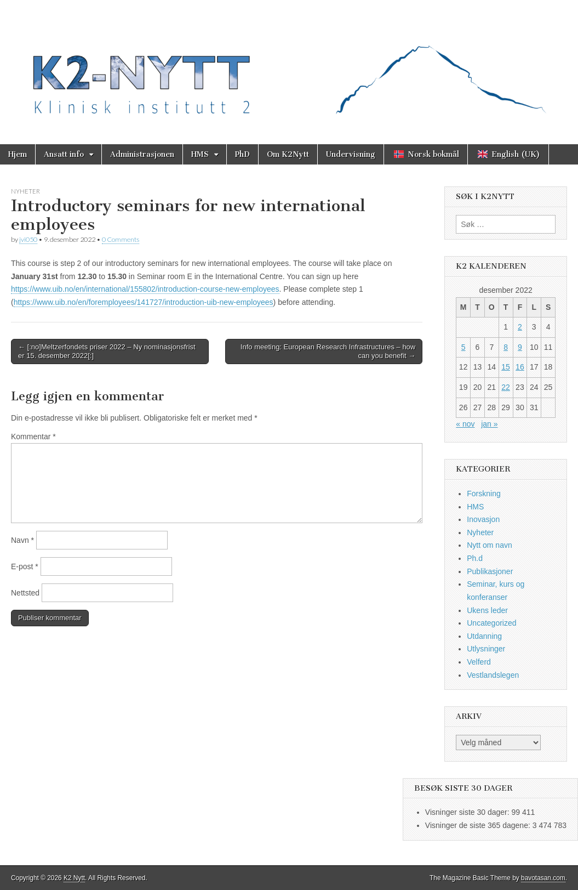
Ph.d (475, 558)
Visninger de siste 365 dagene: (479, 825)
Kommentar (33, 436)
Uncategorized (491, 623)
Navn (22, 540)
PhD (242, 154)
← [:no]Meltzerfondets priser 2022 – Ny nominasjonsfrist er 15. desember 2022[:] (107, 351)
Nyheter (25, 191)
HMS (200, 154)
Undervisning (350, 154)
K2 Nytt (74, 878)
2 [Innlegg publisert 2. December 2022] (520, 326)
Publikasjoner (490, 571)
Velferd (479, 661)
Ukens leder (487, 610)
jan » (489, 424)
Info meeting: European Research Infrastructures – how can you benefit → (328, 351)
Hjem (17, 154)
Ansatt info (64, 154)
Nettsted (25, 592)
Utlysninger (486, 648)
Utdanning (484, 636)
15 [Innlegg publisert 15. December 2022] (505, 366)
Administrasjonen (142, 154)
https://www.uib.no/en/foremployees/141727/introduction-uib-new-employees (143, 302)
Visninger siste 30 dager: (468, 812)
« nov (465, 424)
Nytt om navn (489, 545)
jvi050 (28, 239)
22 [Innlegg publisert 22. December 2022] (505, 387)
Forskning (483, 493)
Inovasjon (483, 519)
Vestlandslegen (493, 675)
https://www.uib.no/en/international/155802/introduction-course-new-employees (145, 289)
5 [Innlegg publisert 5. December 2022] (463, 347)
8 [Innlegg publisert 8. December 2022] (505, 347)
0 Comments (120, 239)
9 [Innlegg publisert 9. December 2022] (520, 347)
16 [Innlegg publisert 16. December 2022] (520, 366)
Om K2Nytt (288, 154)
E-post (24, 566)
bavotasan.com (543, 878)
